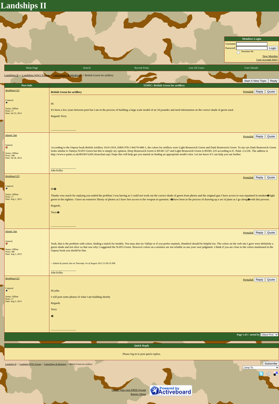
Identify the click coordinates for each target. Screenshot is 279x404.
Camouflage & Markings (67, 75)
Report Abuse (138, 394)
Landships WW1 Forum (35, 75)
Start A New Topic (255, 80)
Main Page (32, 67)
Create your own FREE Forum (129, 390)
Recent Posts (142, 67)
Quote (271, 91)
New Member (270, 56)
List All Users (196, 67)
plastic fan (11, 135)
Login (272, 48)
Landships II (11, 75)
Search (87, 67)
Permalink (248, 91)
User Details (251, 67)
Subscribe (271, 363)
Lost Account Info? (267, 59)
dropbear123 (12, 90)
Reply (273, 80)
